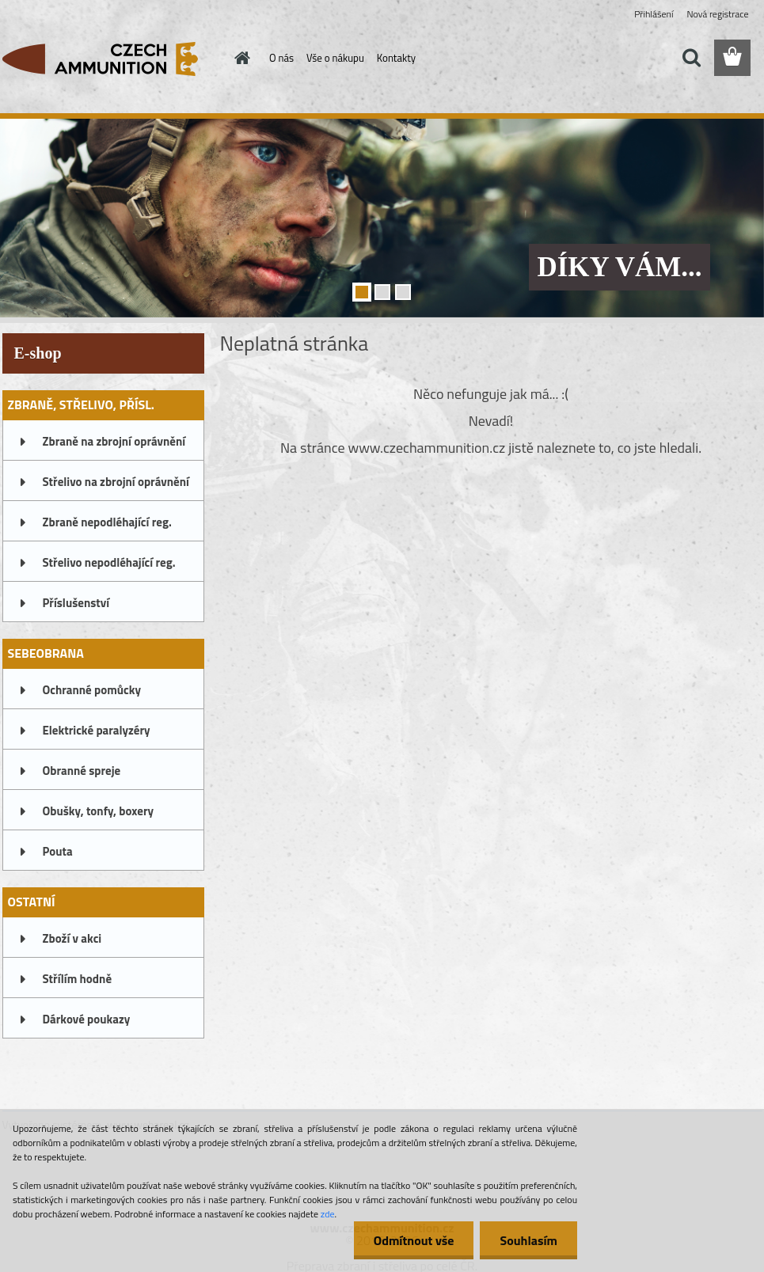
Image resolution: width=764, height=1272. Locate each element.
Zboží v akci (72, 938)
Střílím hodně (77, 979)
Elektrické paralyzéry (96, 730)
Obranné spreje (82, 770)
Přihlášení (653, 13)
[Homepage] (239, 58)
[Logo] (111, 58)
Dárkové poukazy (87, 1019)
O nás (281, 58)
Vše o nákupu (335, 58)
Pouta (58, 851)
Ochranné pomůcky (92, 690)
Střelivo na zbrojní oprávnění (116, 482)
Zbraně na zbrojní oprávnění (114, 441)
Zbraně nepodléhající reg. (107, 522)
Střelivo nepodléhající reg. (109, 562)
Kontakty (396, 58)
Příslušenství (76, 603)
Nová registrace (717, 13)
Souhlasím (528, 1240)
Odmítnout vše (414, 1240)
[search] (691, 58)
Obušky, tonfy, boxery (98, 811)
